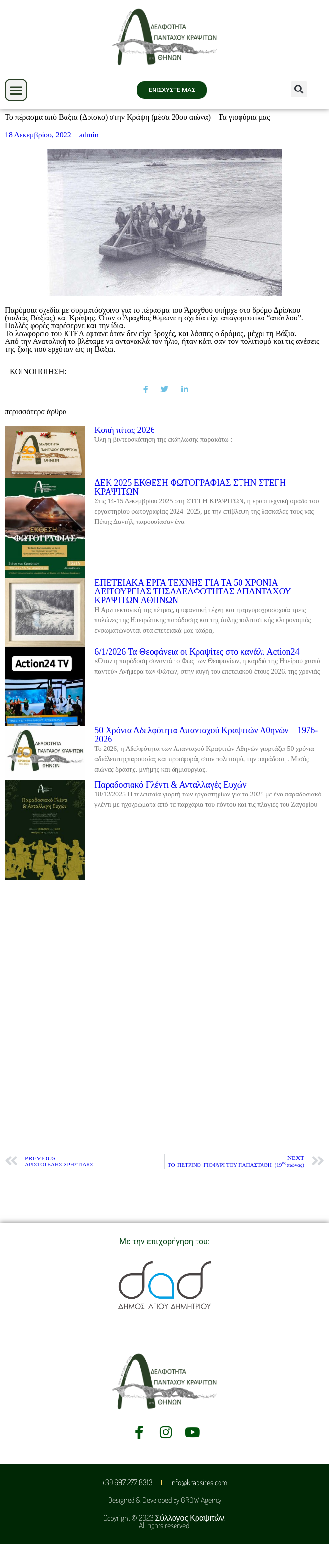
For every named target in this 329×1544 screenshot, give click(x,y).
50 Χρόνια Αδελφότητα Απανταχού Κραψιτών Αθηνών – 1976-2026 (206, 735)
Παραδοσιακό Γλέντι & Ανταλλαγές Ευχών (170, 785)
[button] (16, 90)
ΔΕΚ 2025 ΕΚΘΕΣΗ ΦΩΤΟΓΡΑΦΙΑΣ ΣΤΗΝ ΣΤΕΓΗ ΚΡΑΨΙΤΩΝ (190, 487)
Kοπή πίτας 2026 (124, 430)
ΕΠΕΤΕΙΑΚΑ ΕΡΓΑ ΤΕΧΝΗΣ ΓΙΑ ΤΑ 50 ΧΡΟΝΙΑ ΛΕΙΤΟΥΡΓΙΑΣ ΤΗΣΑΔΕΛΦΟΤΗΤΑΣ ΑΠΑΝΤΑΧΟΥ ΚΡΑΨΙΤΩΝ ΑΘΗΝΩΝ (192, 591)
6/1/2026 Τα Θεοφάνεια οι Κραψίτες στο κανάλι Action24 (196, 652)
